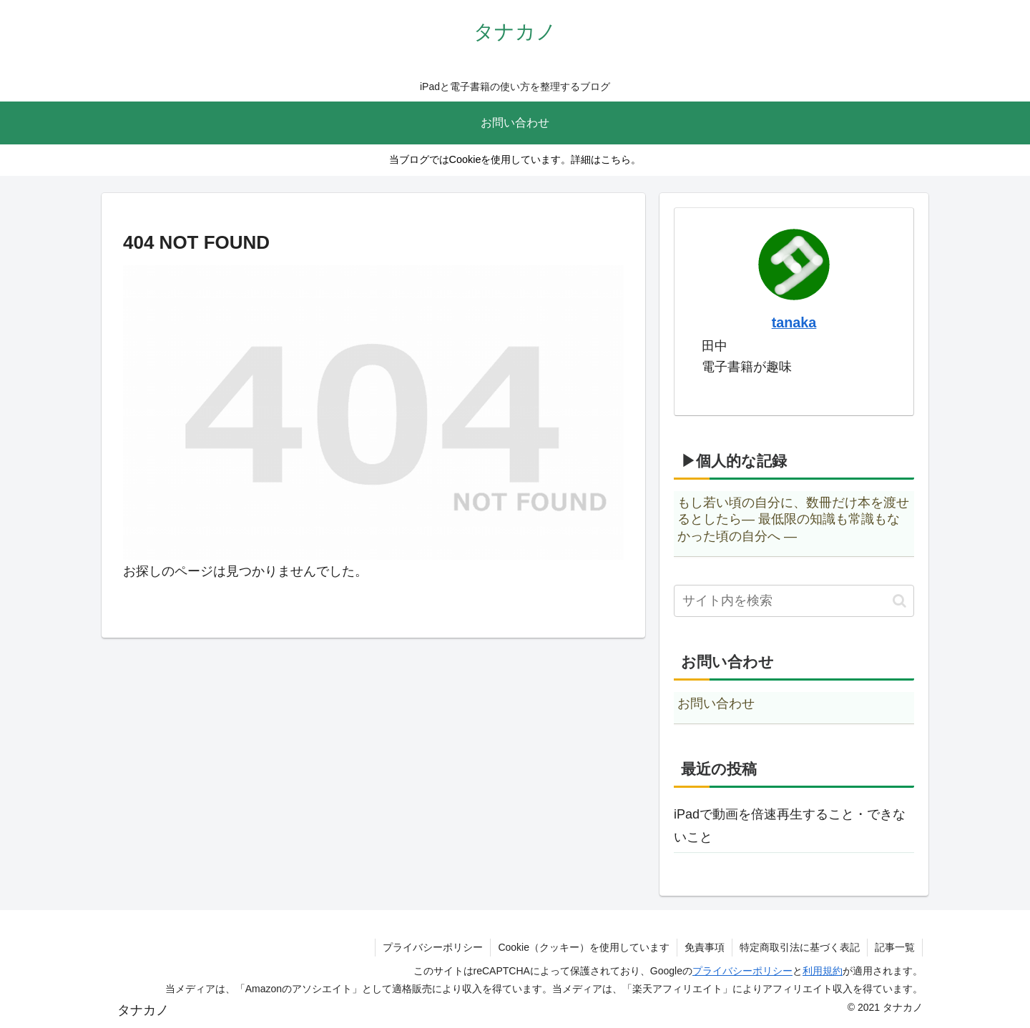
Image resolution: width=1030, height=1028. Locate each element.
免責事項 (705, 947)
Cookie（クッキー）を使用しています (584, 947)
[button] (899, 601)
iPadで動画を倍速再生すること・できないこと (790, 825)
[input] (794, 601)
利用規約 (823, 971)
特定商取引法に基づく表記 (800, 947)
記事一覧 (895, 947)
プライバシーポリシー (433, 947)
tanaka (794, 322)
